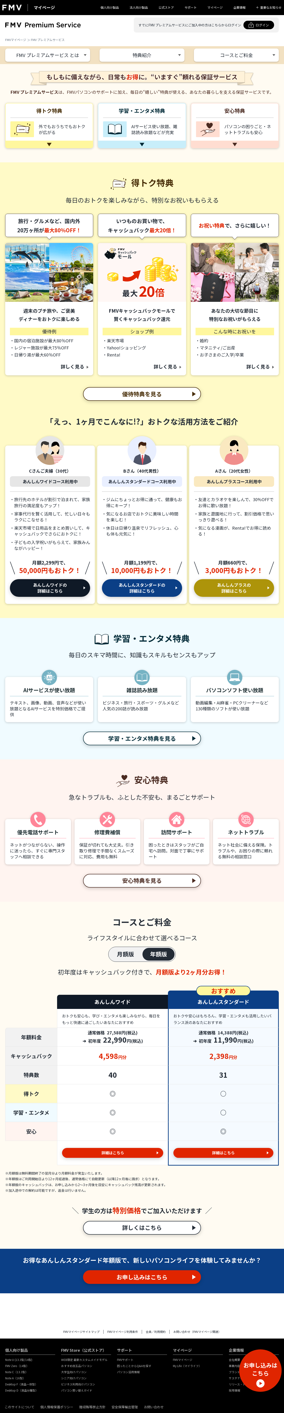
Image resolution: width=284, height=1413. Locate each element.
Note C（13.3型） (16, 1372)
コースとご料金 (236, 55)
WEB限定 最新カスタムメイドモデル (84, 1360)
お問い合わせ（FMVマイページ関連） (197, 1332)
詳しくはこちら (142, 1227)
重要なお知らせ (271, 7)
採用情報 (234, 1390)
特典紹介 (142, 55)
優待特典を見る (142, 394)
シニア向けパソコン (74, 1378)
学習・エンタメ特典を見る (142, 738)
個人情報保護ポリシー (56, 1407)
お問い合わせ (154, 1407)
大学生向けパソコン (74, 1372)
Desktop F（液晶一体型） (21, 1384)
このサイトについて (19, 1407)
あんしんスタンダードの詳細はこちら (142, 588)
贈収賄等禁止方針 (92, 1407)
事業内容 (234, 1366)
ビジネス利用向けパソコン (78, 1384)
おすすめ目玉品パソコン (76, 1366)
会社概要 (234, 1360)
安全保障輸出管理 (125, 1407)
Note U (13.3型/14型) (18, 1360)
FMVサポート (125, 1360)
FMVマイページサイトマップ (81, 1332)
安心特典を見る (142, 880)
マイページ (215, 7)
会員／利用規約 (156, 1332)
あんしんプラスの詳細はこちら (234, 588)
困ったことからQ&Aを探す (134, 1366)
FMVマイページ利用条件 (122, 1332)
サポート (190, 7)
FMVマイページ (15, 39)
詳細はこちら (112, 1152)
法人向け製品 (138, 7)
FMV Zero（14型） (17, 1366)
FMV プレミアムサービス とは (47, 55)
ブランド (234, 1372)
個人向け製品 (109, 7)
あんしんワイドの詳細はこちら (50, 588)
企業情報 (239, 7)
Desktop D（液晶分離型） (21, 1390)
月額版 (125, 954)
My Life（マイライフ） (187, 1366)
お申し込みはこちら (142, 1277)
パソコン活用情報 (128, 1372)
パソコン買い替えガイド (76, 1390)
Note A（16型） (15, 1378)
